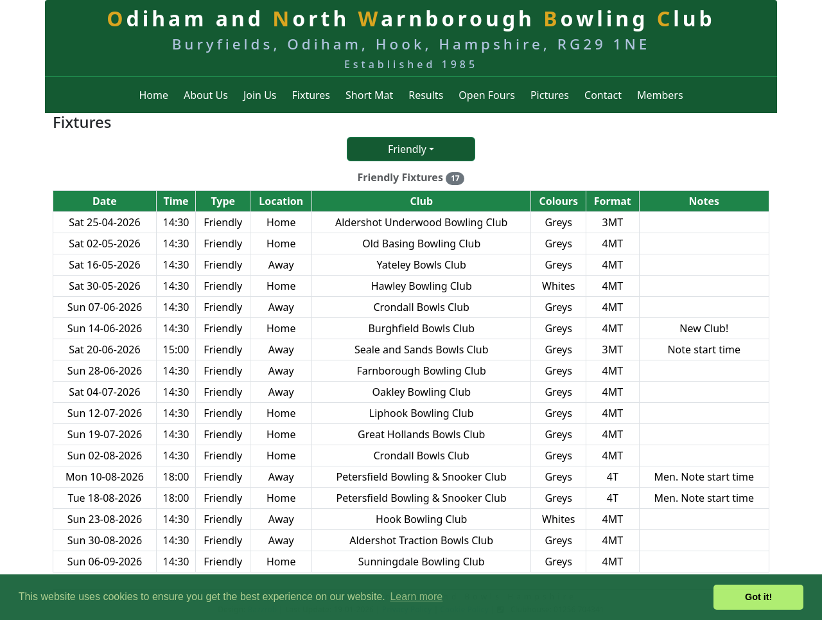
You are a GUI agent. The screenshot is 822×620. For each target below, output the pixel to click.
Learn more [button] (416, 596)
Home (153, 95)
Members (660, 95)
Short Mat (369, 95)
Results (425, 95)
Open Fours (487, 95)
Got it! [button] (758, 597)
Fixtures (311, 95)
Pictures (549, 95)
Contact (603, 95)
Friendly (407, 149)
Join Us (260, 95)
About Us (206, 95)
